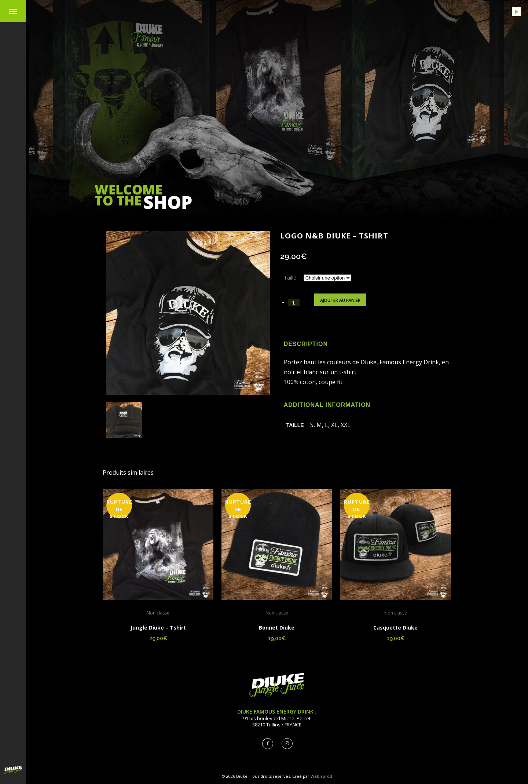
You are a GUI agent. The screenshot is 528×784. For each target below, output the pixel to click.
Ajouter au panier (340, 300)
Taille (290, 277)
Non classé (158, 613)
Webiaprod (321, 776)
